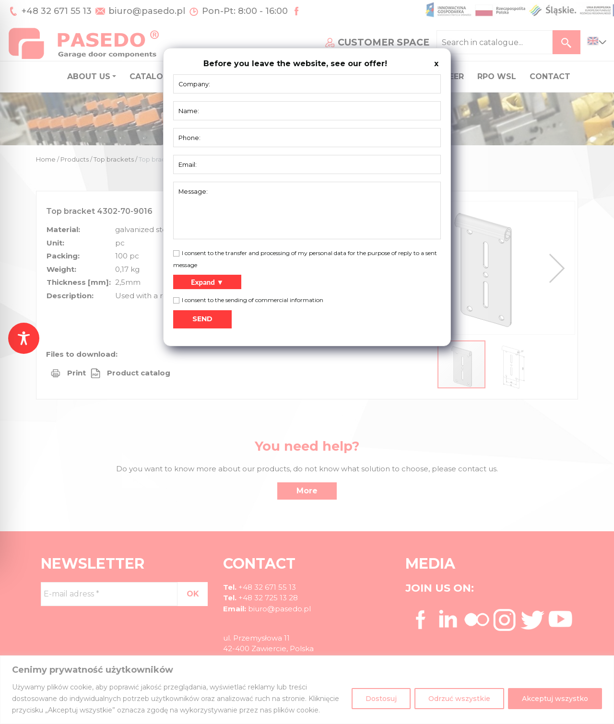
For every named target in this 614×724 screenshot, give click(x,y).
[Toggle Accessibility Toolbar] (23, 338)
